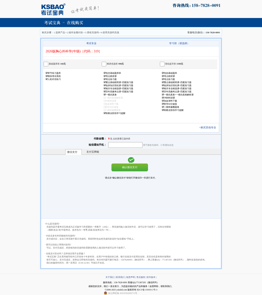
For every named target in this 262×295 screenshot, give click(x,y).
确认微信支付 (129, 167)
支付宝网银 (92, 151)
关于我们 (110, 277)
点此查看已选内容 (121, 138)
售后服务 (140, 277)
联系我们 (120, 277)
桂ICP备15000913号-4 (147, 289)
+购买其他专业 (209, 127)
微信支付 (72, 152)
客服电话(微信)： (203, 32)
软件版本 (151, 277)
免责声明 (130, 277)
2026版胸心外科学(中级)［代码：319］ (74, 51)
